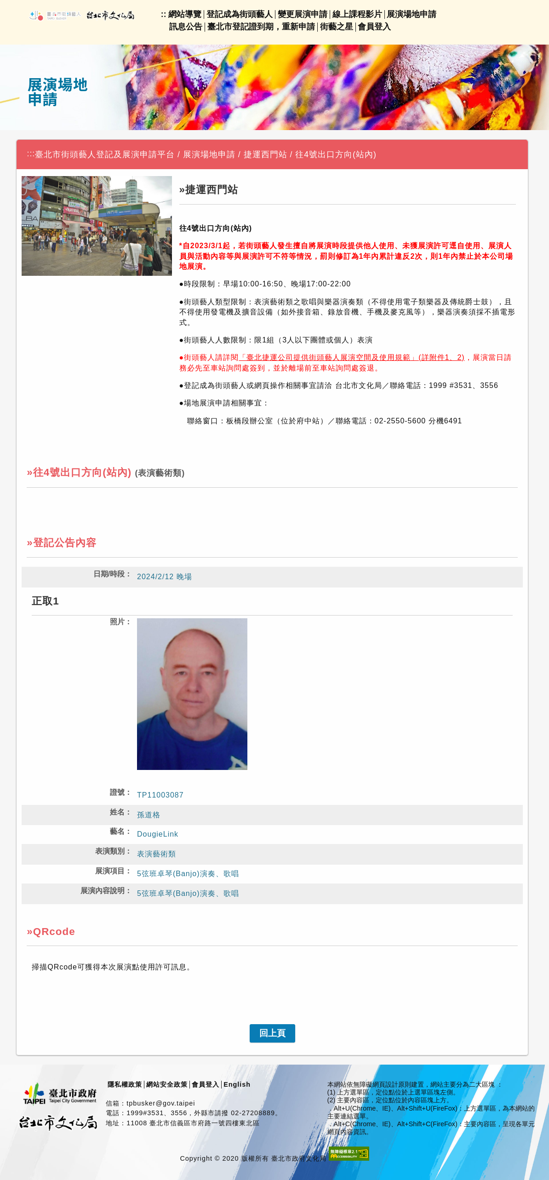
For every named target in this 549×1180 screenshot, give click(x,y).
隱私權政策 (125, 1084)
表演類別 (110, 851)
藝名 (117, 831)
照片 (117, 622)
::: (31, 153)
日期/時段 (109, 574)
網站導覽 (184, 14)
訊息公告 (185, 26)
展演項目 (110, 871)
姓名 (117, 812)
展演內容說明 (102, 891)
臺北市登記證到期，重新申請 (261, 26)
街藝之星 (336, 26)
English (237, 1084)
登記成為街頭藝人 (239, 14)
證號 (117, 792)
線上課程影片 (357, 14)
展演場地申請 (411, 14)
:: (163, 14)
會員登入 (374, 26)
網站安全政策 (167, 1084)
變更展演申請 (302, 14)
